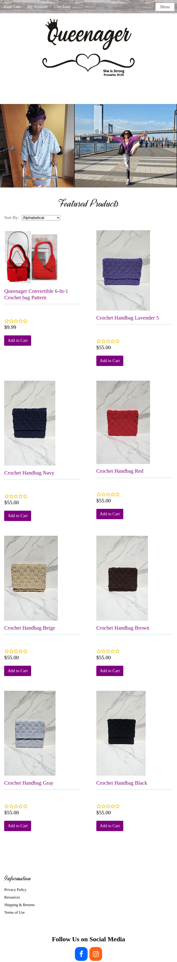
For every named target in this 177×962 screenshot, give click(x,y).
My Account (37, 6)
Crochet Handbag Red (119, 471)
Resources (12, 897)
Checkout (62, 6)
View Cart (11, 6)
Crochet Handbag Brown (122, 628)
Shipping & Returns (19, 905)
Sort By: (11, 217)
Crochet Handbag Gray (28, 783)
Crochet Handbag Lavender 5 (127, 318)
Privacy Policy (15, 889)
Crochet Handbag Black (121, 783)
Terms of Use (14, 912)
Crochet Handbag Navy (29, 473)
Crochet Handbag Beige (29, 628)
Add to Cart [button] (18, 340)
